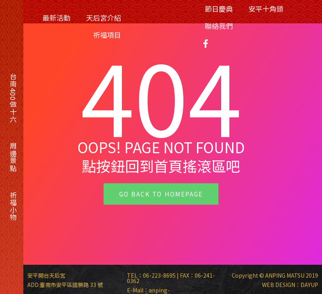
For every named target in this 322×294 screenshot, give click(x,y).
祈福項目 (107, 35)
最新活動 (56, 17)
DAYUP (309, 285)
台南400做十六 (13, 98)
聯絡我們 (219, 26)
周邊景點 (13, 157)
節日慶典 (219, 9)
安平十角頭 (265, 9)
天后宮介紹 (103, 17)
